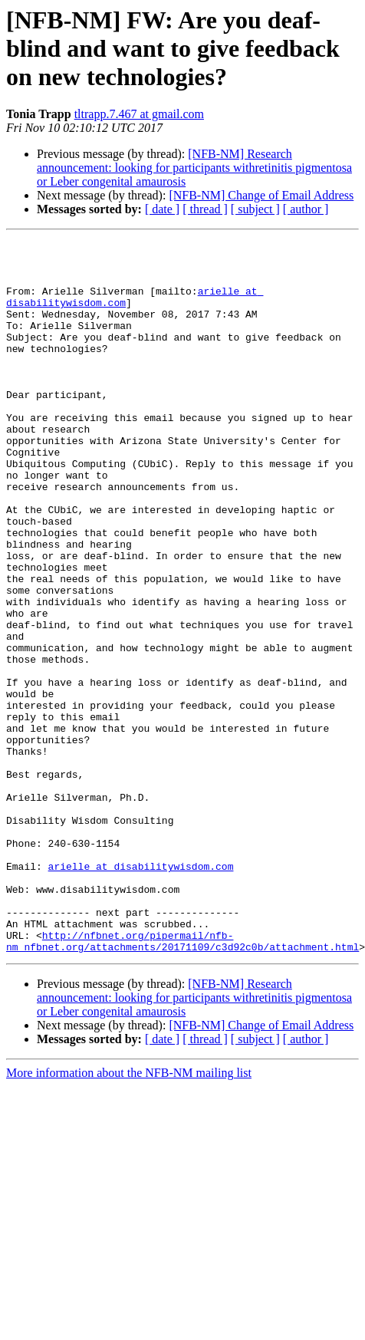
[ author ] (306, 209)
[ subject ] (255, 209)
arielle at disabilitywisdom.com (141, 992)
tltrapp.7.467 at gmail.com (139, 113)
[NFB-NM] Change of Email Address (261, 195)
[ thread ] (205, 209)
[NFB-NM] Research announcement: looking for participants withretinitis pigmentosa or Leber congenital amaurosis (194, 167)
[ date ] (162, 209)
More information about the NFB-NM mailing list (129, 1215)
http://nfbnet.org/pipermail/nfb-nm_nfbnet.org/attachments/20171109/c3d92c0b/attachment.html (182, 1082)
